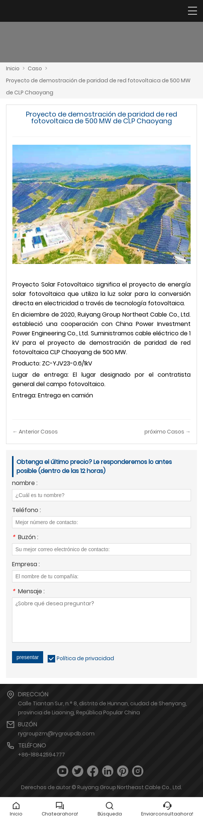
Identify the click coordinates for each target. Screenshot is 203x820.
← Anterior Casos (35, 431)
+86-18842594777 (41, 754)
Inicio (13, 68)
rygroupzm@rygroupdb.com (56, 733)
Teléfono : (26, 510)
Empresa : (26, 564)
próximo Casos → (167, 431)
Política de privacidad (85, 658)
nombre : (25, 483)
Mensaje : (28, 592)
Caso (35, 68)
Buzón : (25, 537)
